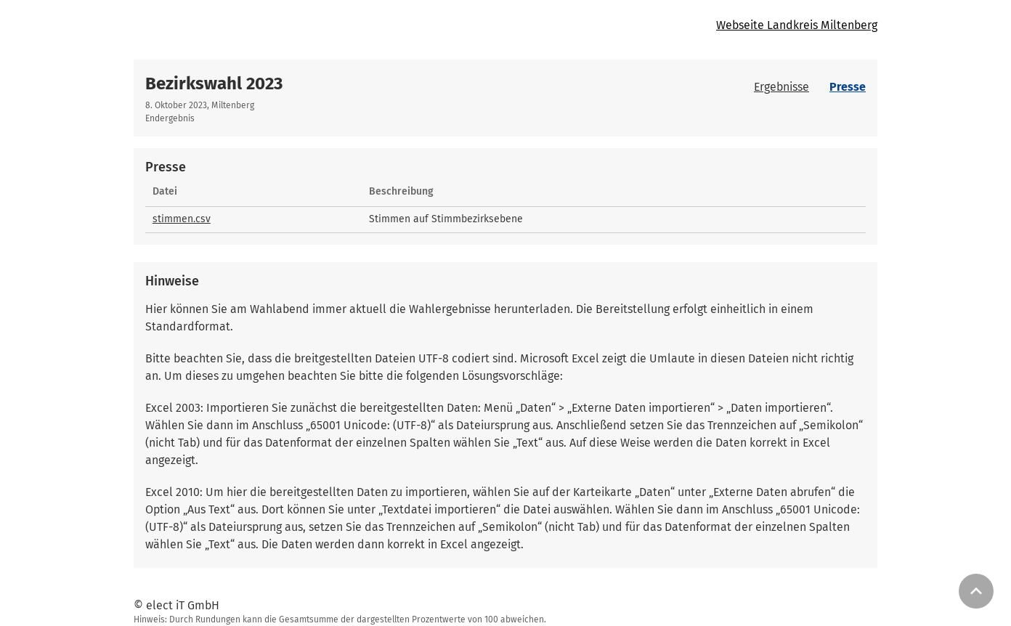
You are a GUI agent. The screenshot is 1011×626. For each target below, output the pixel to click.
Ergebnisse (781, 87)
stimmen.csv (182, 219)
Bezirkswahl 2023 (214, 83)
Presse (847, 87)
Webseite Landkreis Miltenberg (796, 25)
